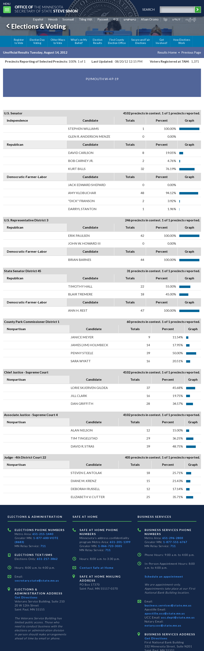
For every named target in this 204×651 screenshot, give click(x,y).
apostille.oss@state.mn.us (165, 613)
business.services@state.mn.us (168, 605)
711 (43, 546)
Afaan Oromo (150, 19)
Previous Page (191, 52)
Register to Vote (19, 41)
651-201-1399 (120, 542)
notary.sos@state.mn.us (163, 625)
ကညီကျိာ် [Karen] (190, 19)
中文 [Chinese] (116, 19)
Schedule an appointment (164, 576)
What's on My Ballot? (79, 41)
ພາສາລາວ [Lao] (130, 19)
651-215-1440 (42, 534)
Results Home (167, 52)
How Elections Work (181, 41)
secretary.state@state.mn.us (37, 580)
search (148, 9)
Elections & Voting (35, 26)
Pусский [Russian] (102, 19)
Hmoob (53, 19)
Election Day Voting (37, 41)
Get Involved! (161, 41)
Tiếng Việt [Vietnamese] (85, 19)
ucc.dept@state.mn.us (177, 617)
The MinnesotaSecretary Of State (46, 9)
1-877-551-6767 (175, 542)
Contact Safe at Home (96, 567)
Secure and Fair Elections (140, 41)
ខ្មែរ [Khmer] (165, 19)
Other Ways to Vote (58, 41)
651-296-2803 (172, 538)
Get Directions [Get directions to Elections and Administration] (26, 597)
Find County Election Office (117, 41)
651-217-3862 (47, 558)
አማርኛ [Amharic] (176, 19)
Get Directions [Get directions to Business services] (156, 638)
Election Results (97, 41)
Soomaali (68, 19)
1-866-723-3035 (110, 546)
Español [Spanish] (38, 19)
